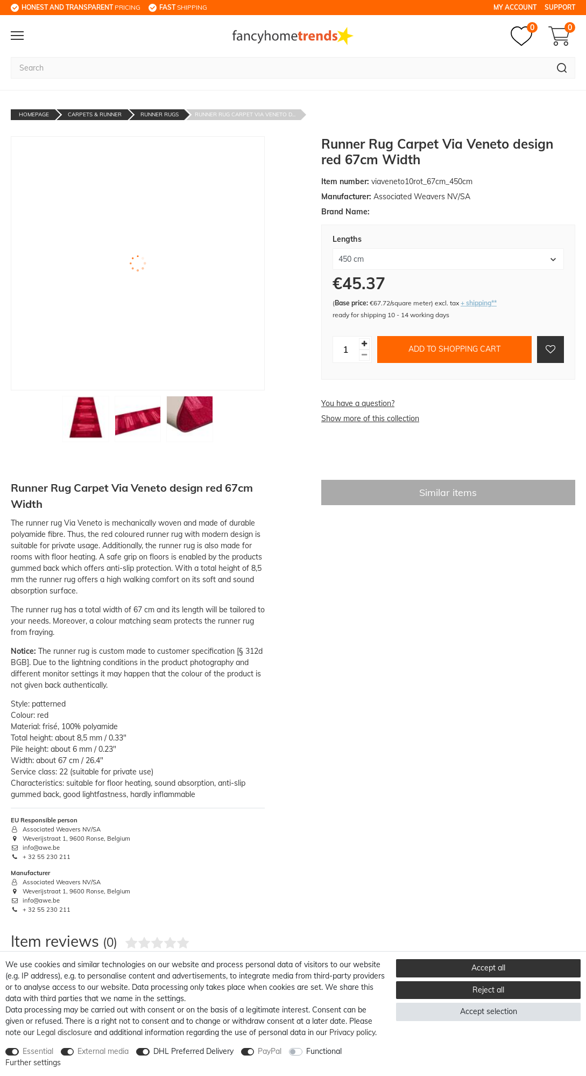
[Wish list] (524, 36)
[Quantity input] (346, 349)
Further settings (33, 1062)
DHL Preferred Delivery (193, 1051)
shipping (183, 7)
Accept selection (488, 1011)
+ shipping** (479, 303)
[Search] (562, 68)
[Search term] (280, 68)
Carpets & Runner (95, 114)
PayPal (269, 1051)
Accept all (488, 968)
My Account (514, 7)
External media (103, 1051)
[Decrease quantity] (364, 355)
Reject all (488, 990)
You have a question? (357, 403)
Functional (324, 1051)
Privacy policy (352, 1032)
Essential (38, 1051)
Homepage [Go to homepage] (34, 114)
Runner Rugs (159, 114)
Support (560, 7)
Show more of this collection (370, 418)
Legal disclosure (64, 1032)
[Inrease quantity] (364, 344)
